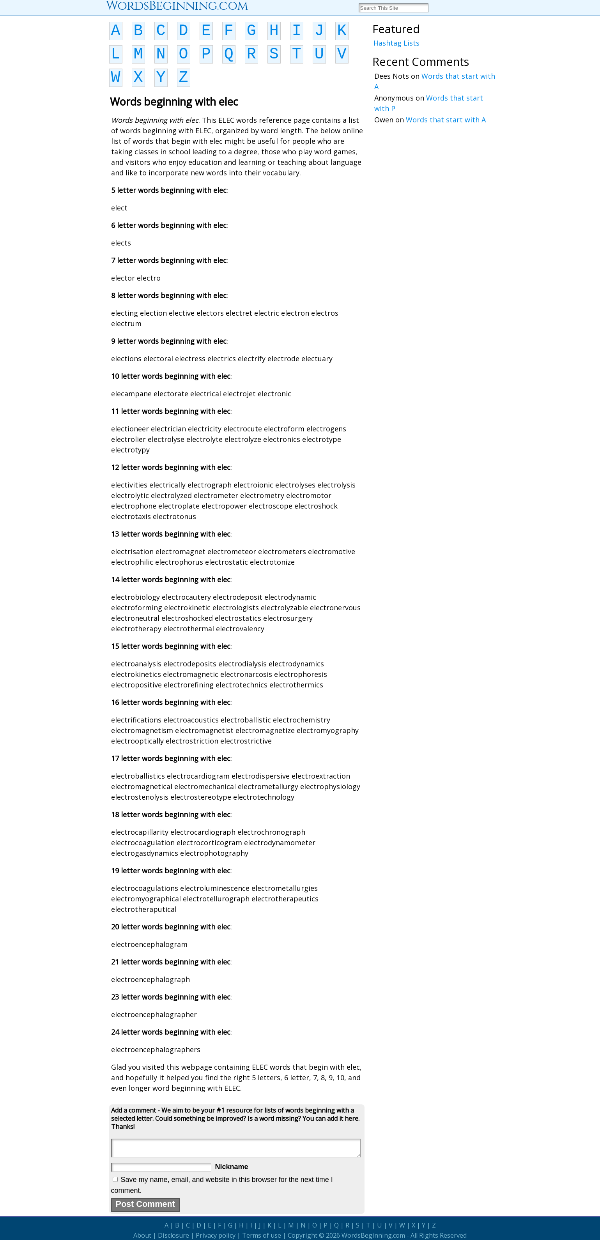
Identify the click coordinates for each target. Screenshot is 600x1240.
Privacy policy (215, 1235)
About (142, 1235)
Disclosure (173, 1235)
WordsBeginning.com (373, 1235)
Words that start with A (446, 119)
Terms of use (261, 1235)
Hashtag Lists (396, 43)
